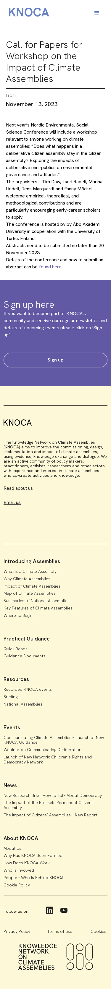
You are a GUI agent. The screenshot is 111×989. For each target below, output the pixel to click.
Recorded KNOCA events (28, 689)
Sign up (55, 360)
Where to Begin (18, 615)
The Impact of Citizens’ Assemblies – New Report (50, 815)
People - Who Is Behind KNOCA (34, 877)
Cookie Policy (17, 885)
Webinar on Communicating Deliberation (42, 749)
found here (50, 267)
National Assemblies (23, 704)
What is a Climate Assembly (30, 571)
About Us (12, 848)
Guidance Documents (24, 656)
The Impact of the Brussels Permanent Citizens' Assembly (49, 805)
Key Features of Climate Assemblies (38, 608)
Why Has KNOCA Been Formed (33, 855)
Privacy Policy (17, 931)
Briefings (12, 696)
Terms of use (59, 931)
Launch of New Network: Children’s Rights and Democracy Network (48, 759)
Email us (12, 502)
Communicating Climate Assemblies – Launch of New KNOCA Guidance (54, 740)
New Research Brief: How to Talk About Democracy (53, 795)
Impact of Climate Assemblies (32, 586)
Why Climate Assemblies (27, 578)
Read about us (18, 488)
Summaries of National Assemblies (37, 600)
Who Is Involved (19, 870)
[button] (97, 13)
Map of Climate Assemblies (30, 593)
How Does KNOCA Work (27, 862)
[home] (27, 13)
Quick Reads (16, 648)
